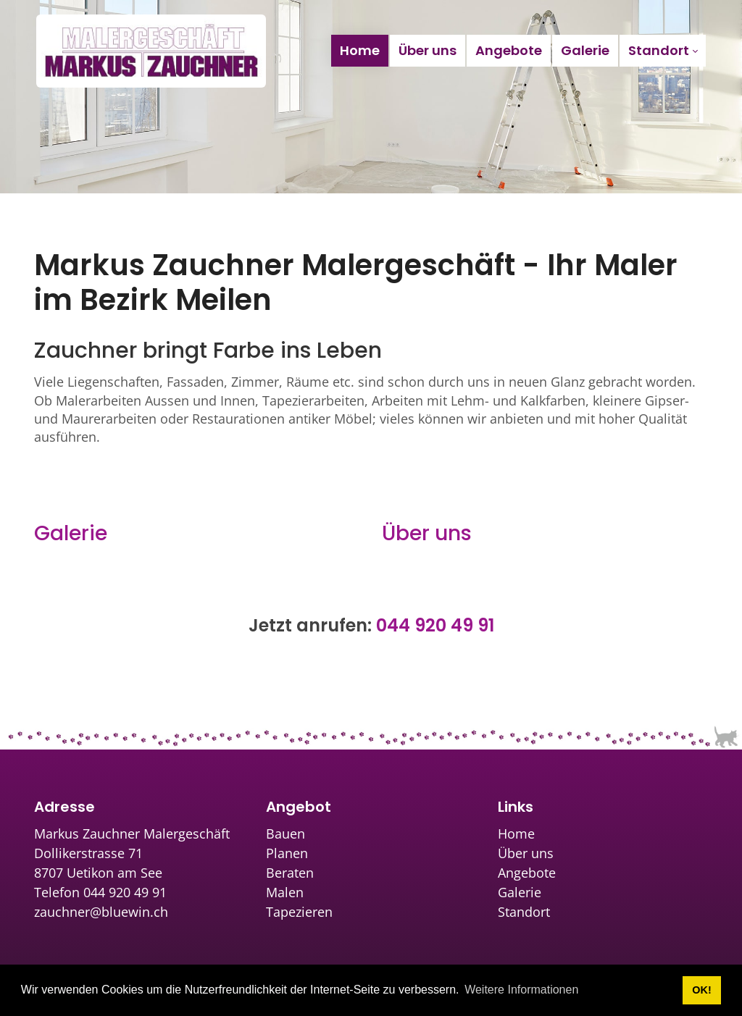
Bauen (285, 833)
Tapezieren (299, 911)
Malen (285, 892)
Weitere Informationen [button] (521, 989)
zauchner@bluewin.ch (101, 911)
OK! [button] (701, 990)
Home (516, 833)
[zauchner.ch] (151, 51)
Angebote (527, 872)
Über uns (427, 533)
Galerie (70, 533)
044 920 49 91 (435, 625)
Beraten (290, 872)
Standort (524, 911)
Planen (287, 853)
